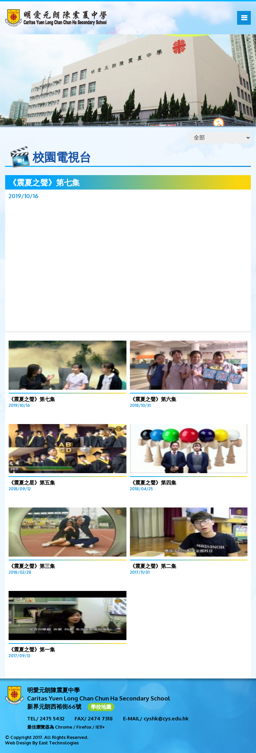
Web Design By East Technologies (42, 742)
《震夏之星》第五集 (32, 482)
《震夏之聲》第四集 (153, 482)
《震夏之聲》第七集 (32, 399)
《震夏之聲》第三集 (32, 566)
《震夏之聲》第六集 (153, 399)
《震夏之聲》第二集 (153, 566)
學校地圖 (101, 707)
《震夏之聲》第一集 (32, 649)
